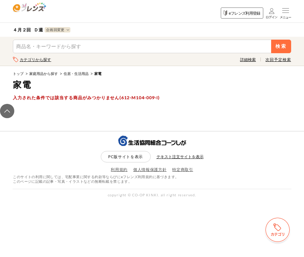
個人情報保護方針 (149, 169)
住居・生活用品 (76, 73)
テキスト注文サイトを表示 (180, 156)
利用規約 (119, 169)
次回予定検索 (278, 59)
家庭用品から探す (43, 73)
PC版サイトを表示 (125, 156)
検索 (280, 46)
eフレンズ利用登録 (242, 13)
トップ (18, 73)
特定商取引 (182, 169)
